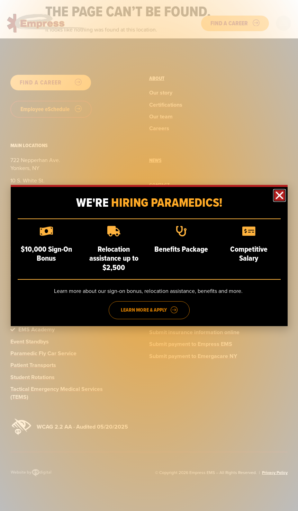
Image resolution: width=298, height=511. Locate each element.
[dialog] (149, 255)
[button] (279, 195)
